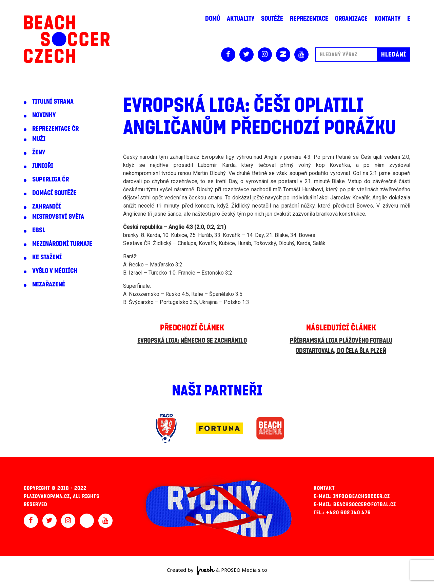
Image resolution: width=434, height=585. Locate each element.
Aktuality (240, 18)
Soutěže (272, 18)
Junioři (42, 165)
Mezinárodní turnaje (62, 243)
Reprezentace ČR (55, 128)
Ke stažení (47, 257)
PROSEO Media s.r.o (244, 569)
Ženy (38, 152)
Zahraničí (46, 206)
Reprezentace (309, 18)
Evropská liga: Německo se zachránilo (192, 340)
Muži (38, 138)
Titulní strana (53, 101)
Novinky (44, 115)
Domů (212, 18)
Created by (191, 570)
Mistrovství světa (58, 216)
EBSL (38, 230)
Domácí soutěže (54, 193)
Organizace (351, 18)
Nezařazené (48, 284)
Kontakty (387, 18)
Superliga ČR (50, 179)
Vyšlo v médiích (54, 270)
